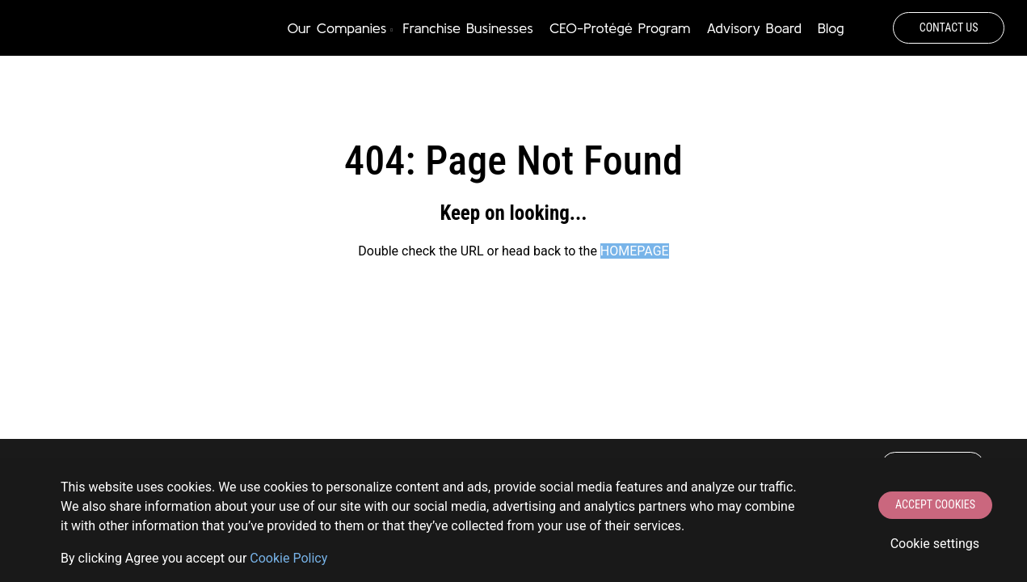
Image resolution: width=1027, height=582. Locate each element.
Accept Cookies (935, 504)
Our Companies (337, 27)
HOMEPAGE (634, 251)
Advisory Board (754, 27)
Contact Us (949, 27)
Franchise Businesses (467, 27)
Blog (831, 27)
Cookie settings (934, 543)
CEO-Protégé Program (619, 27)
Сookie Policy (288, 558)
